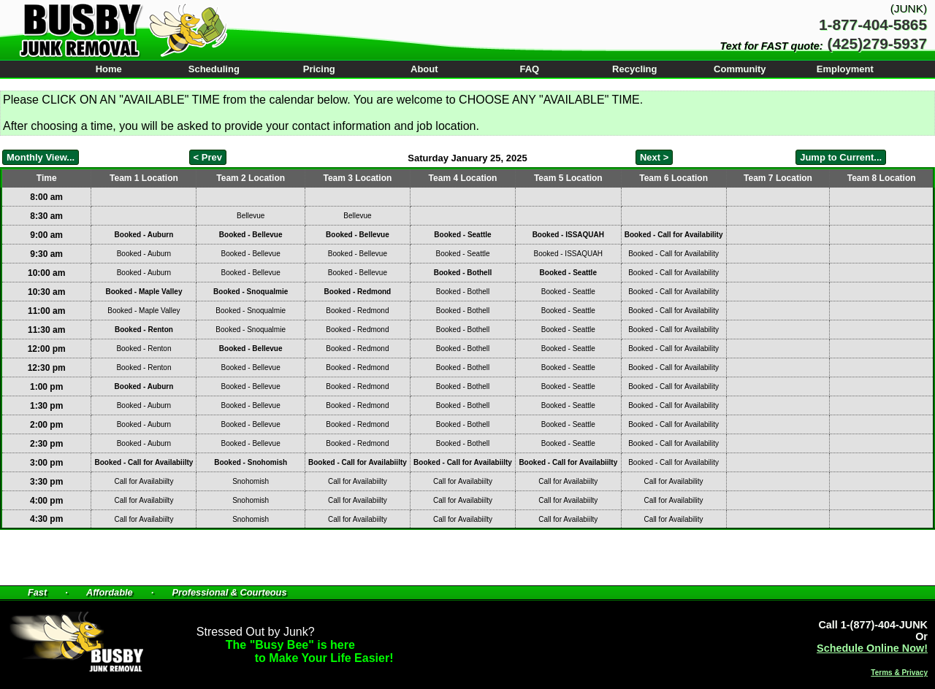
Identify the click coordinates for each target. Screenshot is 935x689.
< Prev (208, 157)
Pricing (319, 68)
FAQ (529, 68)
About (424, 68)
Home (109, 68)
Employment (845, 68)
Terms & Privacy (899, 673)
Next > (654, 157)
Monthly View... (41, 157)
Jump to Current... (841, 157)
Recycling (634, 68)
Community (740, 68)
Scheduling (214, 68)
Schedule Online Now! (872, 648)
